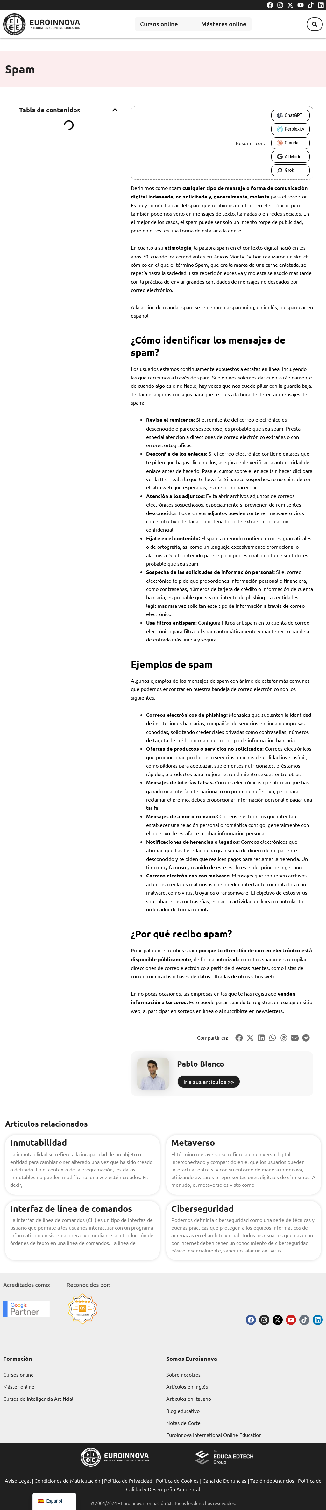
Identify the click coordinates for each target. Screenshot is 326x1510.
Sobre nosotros (183, 1374)
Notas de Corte (183, 1422)
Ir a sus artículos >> (208, 1081)
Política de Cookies (177, 1480)
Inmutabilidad (39, 1142)
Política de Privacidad (128, 1480)
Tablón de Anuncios (272, 1480)
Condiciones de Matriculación (67, 1480)
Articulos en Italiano (188, 1398)
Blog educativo (183, 1410)
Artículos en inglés (187, 1386)
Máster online (18, 1386)
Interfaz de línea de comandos (73, 1208)
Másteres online (225, 24)
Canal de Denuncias (224, 1480)
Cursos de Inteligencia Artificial (38, 1398)
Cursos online (154, 24)
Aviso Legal (18, 1480)
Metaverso (193, 1142)
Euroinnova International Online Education (214, 1435)
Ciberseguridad (203, 1208)
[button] (313, 24)
